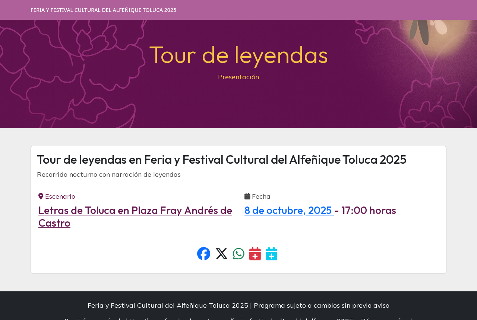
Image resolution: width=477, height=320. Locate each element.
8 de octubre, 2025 (289, 210)
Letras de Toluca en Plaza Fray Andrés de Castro (135, 216)
